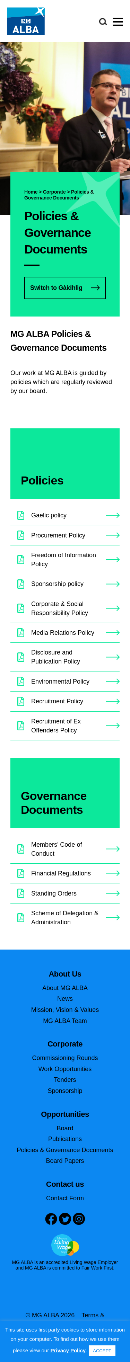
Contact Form (65, 1198)
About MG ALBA (65, 988)
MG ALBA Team (65, 1020)
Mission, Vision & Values (65, 1009)
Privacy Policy (68, 1350)
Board (65, 1128)
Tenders (65, 1079)
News (65, 998)
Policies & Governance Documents (65, 1150)
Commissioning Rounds (65, 1057)
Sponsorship (64, 1090)
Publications (65, 1139)
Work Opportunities (65, 1069)
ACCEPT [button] (102, 1350)
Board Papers (65, 1160)
